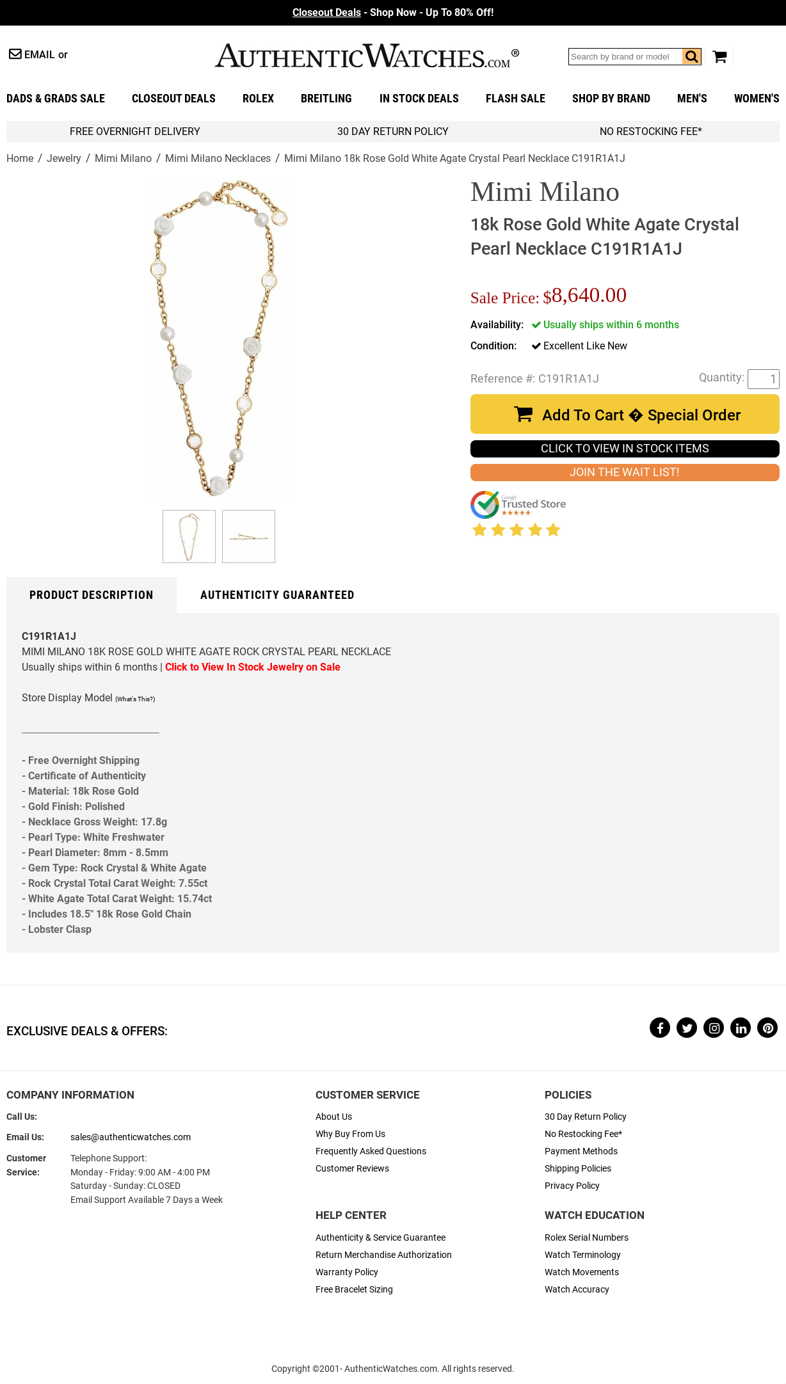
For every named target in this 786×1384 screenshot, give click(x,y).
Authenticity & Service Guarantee (380, 1237)
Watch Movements (582, 1272)
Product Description (91, 595)
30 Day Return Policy (586, 1116)
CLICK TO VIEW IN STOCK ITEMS (625, 448)
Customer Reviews (352, 1168)
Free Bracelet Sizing (354, 1289)
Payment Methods (581, 1151)
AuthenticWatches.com (366, 55)
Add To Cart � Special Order (641, 415)
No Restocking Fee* (651, 131)
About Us (334, 1116)
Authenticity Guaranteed (277, 595)
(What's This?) (135, 699)
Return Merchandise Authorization (384, 1255)
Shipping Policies (578, 1168)
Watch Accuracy (577, 1289)
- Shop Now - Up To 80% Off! (393, 12)
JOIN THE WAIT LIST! (625, 472)
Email (39, 55)
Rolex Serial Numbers (587, 1237)
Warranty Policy (347, 1272)
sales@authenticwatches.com (130, 1137)
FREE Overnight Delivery (135, 131)
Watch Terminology (583, 1255)
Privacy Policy (572, 1186)
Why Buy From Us (350, 1134)
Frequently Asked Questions (371, 1151)
